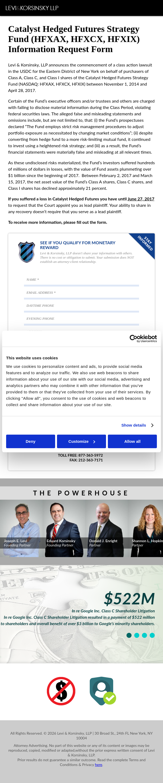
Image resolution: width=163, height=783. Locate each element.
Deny (30, 441)
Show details (133, 425)
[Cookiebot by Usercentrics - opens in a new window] (133, 339)
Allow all (132, 441)
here (98, 764)
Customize (81, 441)
